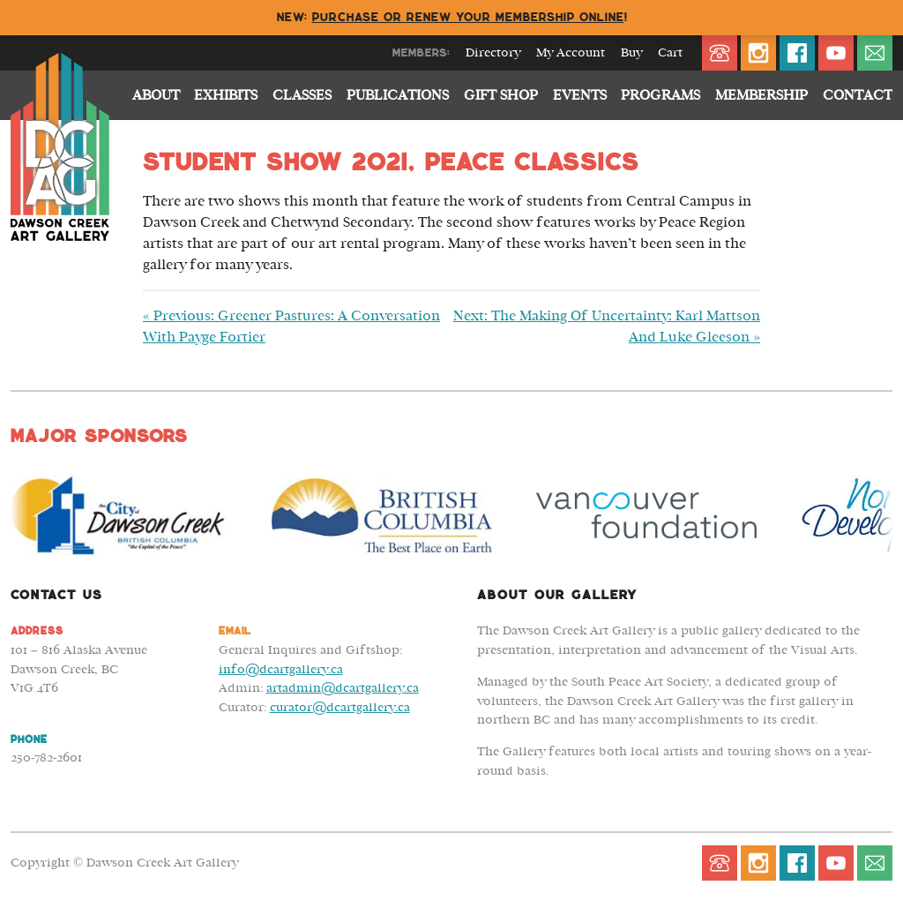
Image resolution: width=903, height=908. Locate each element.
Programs (660, 95)
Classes (302, 95)
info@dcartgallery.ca (281, 669)
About (156, 95)
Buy (631, 53)
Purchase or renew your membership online (468, 17)
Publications (398, 95)
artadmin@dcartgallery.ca (342, 687)
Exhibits (225, 95)
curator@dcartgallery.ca (340, 707)
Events (580, 95)
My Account (570, 53)
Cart (670, 53)
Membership (761, 95)
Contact (857, 95)
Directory (493, 53)
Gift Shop (501, 95)
